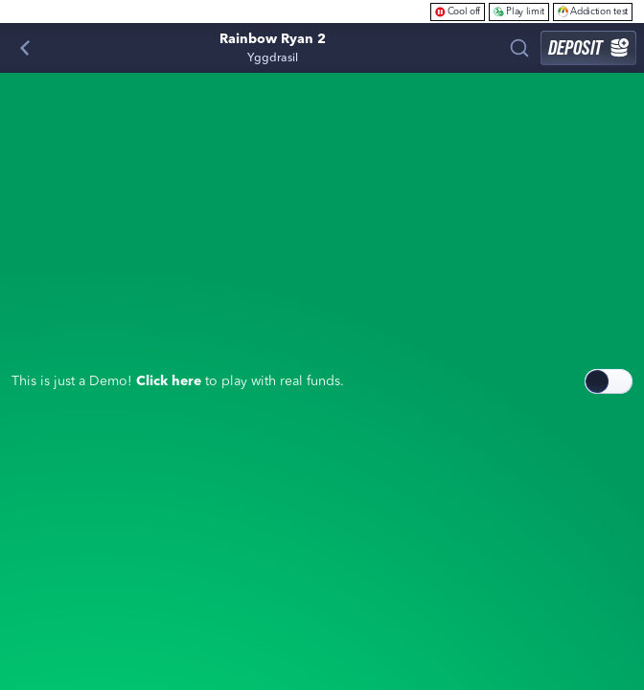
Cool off (458, 11)
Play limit (519, 11)
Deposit (588, 47)
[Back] (25, 48)
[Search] (519, 48)
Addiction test (593, 11)
